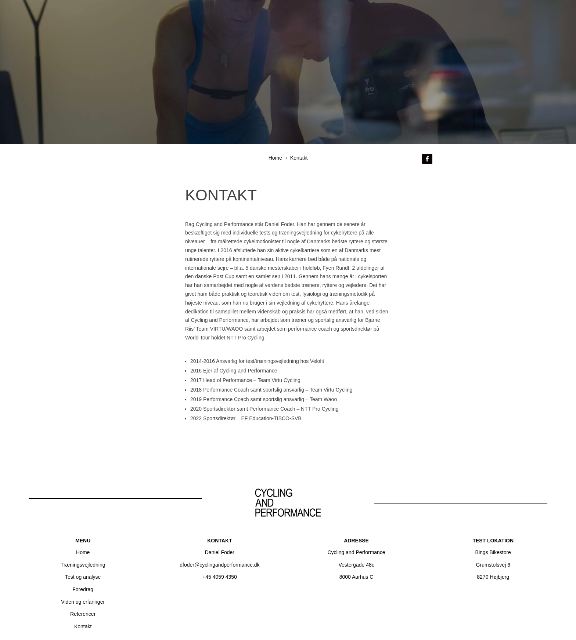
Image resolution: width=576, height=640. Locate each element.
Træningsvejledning (83, 565)
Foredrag (82, 589)
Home (83, 552)
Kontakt (82, 626)
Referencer (83, 614)
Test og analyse (83, 577)
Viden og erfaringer (83, 602)
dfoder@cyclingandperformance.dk (219, 565)
